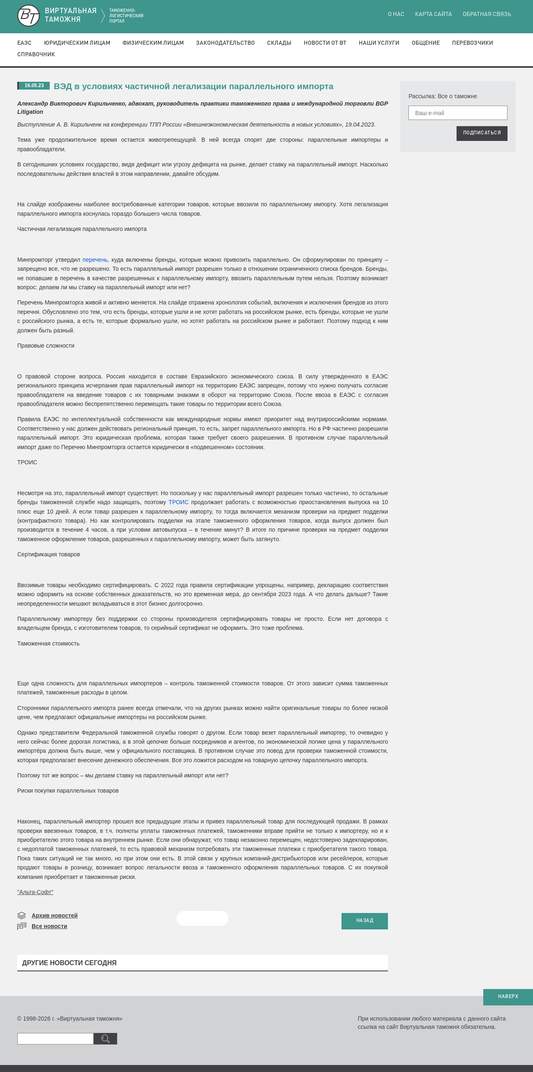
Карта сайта (433, 14)
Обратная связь (487, 14)
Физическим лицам (153, 43)
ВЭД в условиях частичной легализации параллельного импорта (194, 86)
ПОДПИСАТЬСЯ (482, 133)
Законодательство (225, 43)
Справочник (36, 55)
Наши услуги (379, 43)
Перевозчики (472, 43)
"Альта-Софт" (35, 892)
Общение (426, 43)
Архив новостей (55, 915)
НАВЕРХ (508, 996)
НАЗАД (365, 920)
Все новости (49, 926)
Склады (279, 43)
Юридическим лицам (77, 43)
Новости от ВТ (325, 43)
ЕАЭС (24, 43)
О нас (396, 14)
